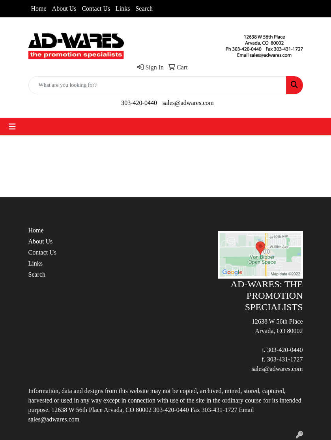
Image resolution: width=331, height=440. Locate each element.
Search (144, 8)
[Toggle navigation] (12, 126)
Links (123, 8)
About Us (64, 8)
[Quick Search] (157, 85)
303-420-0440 (139, 102)
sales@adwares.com (188, 102)
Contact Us (96, 8)
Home (39, 8)
